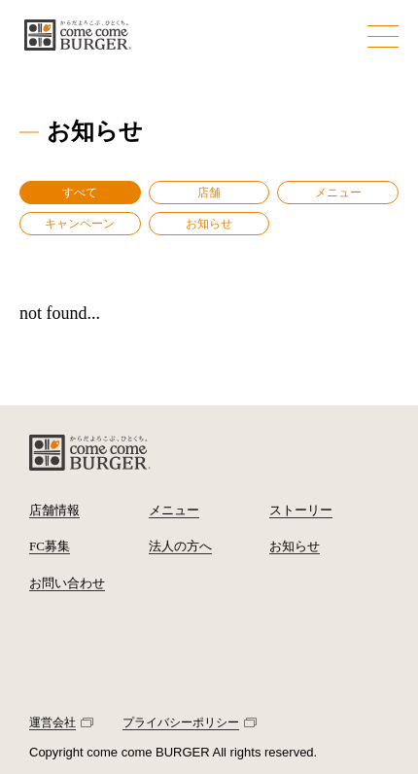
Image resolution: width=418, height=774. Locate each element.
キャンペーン (80, 223)
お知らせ (209, 223)
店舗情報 (54, 510)
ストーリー (300, 510)
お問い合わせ (67, 583)
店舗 (209, 192)
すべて (79, 192)
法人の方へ (180, 546)
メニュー (338, 192)
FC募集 (49, 546)
